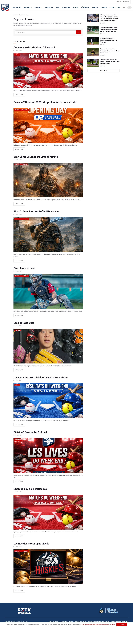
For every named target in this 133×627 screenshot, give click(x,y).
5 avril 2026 (17, 380)
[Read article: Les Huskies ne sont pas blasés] (48, 566)
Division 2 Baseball (21, 109)
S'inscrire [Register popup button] (126, 1)
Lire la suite (20, 94)
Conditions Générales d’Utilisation (98, 621)
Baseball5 (49, 7)
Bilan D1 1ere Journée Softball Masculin (36, 211)
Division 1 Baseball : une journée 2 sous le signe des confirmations (110, 61)
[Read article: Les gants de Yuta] (48, 346)
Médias (17, 55)
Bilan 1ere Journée (24, 268)
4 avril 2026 (17, 435)
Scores (104, 7)
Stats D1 (95, 7)
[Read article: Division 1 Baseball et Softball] (48, 455)
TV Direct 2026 (115, 7)
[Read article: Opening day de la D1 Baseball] (48, 512)
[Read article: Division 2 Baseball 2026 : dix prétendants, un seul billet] (48, 125)
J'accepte (121, 624)
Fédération (85, 7)
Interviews (66, 7)
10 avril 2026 (17, 105)
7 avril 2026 (17, 325)
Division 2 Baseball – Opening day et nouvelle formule (108, 40)
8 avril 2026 (17, 271)
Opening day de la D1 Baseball (30, 488)
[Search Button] (124, 7)
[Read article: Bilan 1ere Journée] (48, 291)
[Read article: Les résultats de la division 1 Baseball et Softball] (48, 400)
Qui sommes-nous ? (67, 621)
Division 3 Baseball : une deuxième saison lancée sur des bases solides (108, 29)
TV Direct (18, 439)
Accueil (15, 15)
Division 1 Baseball (21, 275)
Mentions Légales (80, 621)
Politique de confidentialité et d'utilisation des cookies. (98, 624)
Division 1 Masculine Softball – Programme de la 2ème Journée (109, 51)
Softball (38, 7)
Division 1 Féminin (21, 164)
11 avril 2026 (17, 50)
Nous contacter (54, 621)
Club (57, 7)
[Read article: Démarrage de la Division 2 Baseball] (48, 70)
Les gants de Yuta (23, 322)
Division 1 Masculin (21, 219)
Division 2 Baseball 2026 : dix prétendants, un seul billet (45, 102)
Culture (75, 7)
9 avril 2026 (17, 159)
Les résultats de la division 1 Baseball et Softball (40, 377)
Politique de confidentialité (119, 621)
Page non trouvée (24, 15)
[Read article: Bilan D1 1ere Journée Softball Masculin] (48, 234)
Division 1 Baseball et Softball (30, 432)
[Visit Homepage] (5, 7)
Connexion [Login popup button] (119, 1)
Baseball (27, 7)
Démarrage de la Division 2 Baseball (34, 47)
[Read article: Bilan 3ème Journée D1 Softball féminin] (48, 180)
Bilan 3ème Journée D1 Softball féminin (36, 156)
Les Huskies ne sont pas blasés (31, 543)
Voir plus (103, 70)
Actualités (17, 7)
